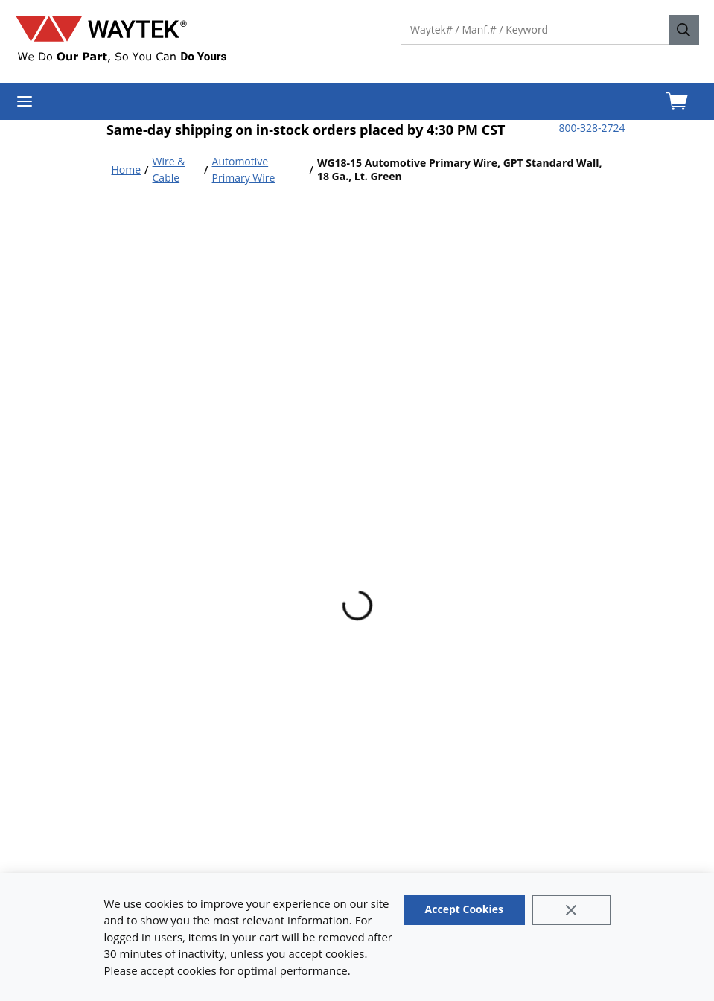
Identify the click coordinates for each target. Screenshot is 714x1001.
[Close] (571, 910)
